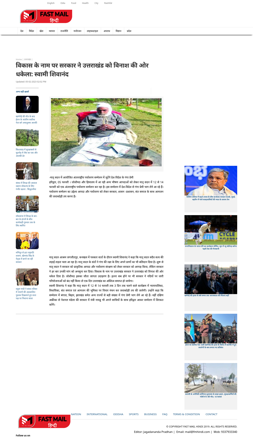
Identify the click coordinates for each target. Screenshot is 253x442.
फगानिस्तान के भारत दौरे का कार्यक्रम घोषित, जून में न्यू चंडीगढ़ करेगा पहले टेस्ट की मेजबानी (211, 247)
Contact (212, 414)
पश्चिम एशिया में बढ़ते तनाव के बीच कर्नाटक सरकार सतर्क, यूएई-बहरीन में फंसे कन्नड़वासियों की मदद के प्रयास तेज (210, 198)
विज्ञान (118, 31)
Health (85, 3)
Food (73, 3)
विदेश (31, 31)
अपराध (107, 31)
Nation (76, 414)
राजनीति (64, 31)
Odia (62, 3)
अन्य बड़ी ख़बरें (22, 91)
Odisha (118, 414)
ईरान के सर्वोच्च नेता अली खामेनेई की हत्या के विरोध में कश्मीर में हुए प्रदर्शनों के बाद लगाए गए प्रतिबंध (210, 346)
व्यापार (52, 31)
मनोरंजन (77, 31)
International (97, 414)
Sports (134, 414)
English (51, 3)
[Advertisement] (126, 46)
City (96, 3)
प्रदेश (130, 31)
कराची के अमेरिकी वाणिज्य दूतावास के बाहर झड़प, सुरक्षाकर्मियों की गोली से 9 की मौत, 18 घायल (210, 395)
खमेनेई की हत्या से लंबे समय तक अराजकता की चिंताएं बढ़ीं (206, 295)
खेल (41, 31)
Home (19, 59)
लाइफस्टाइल (92, 31)
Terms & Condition (186, 414)
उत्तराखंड (27, 59)
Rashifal (108, 3)
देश (21, 31)
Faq (164, 414)
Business (150, 414)
